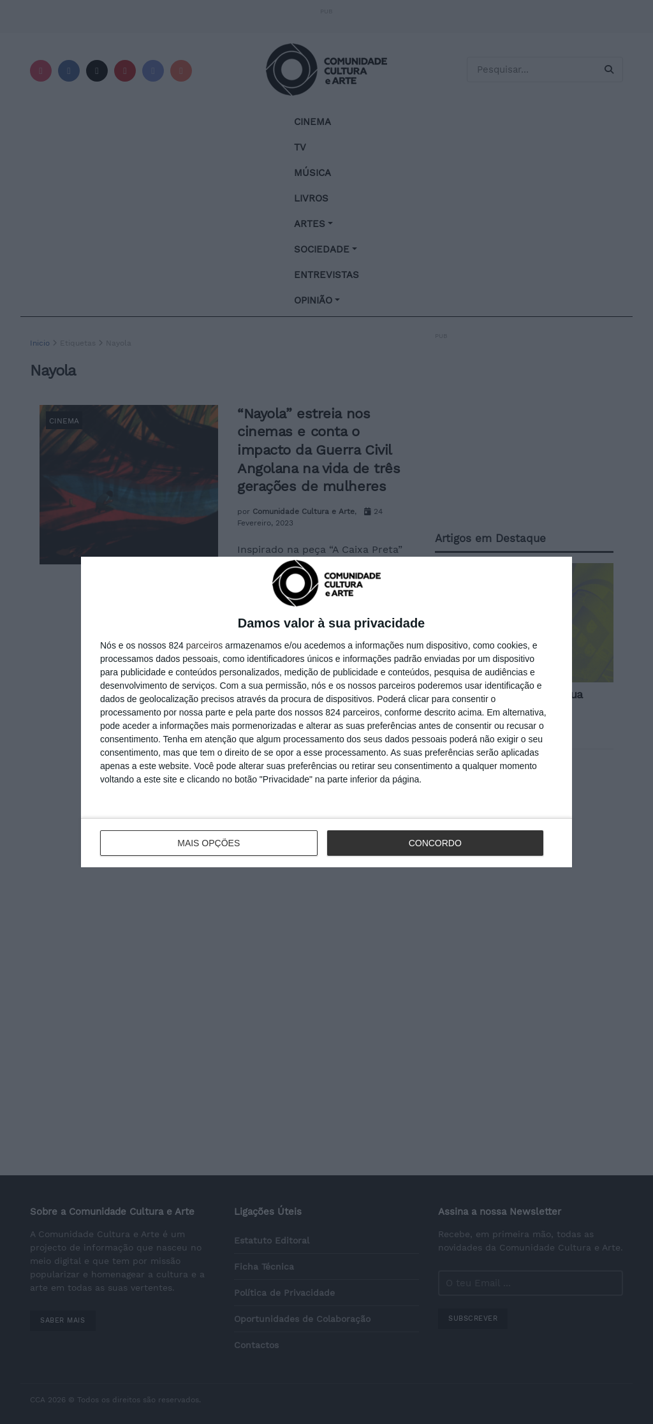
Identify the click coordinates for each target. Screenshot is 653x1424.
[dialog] (326, 712)
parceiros (204, 645)
